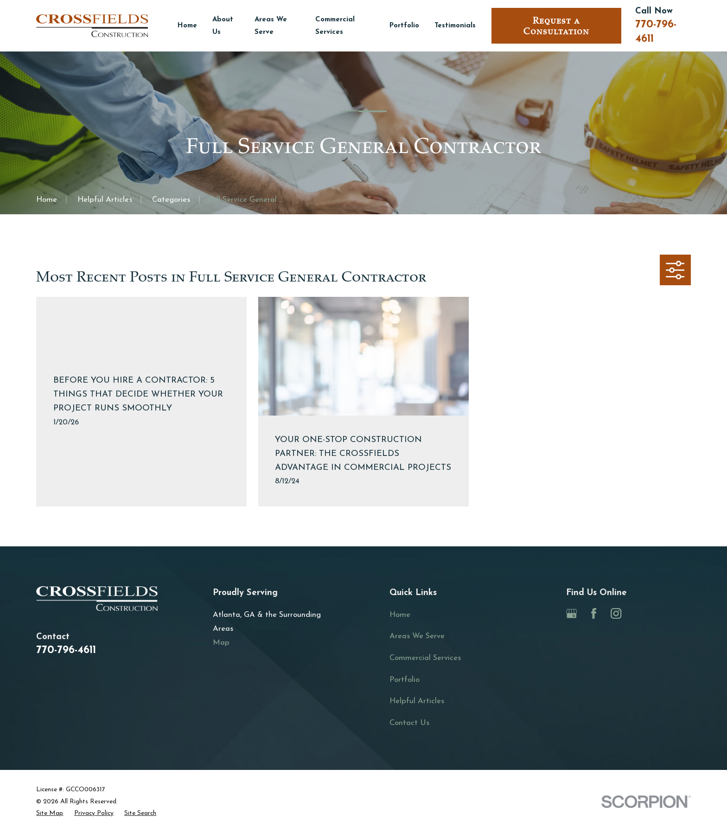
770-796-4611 (66, 650)
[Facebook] (593, 613)
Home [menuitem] (187, 25)
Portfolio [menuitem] (404, 25)
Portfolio (404, 680)
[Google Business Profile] (571, 613)
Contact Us (409, 723)
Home (399, 615)
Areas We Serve (417, 636)
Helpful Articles (416, 701)
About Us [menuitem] (222, 26)
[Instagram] (616, 613)
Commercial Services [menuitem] (335, 26)
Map (221, 643)
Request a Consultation (556, 26)
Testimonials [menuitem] (455, 25)
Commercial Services (425, 658)
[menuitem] (49, 813)
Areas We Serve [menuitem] (271, 26)
